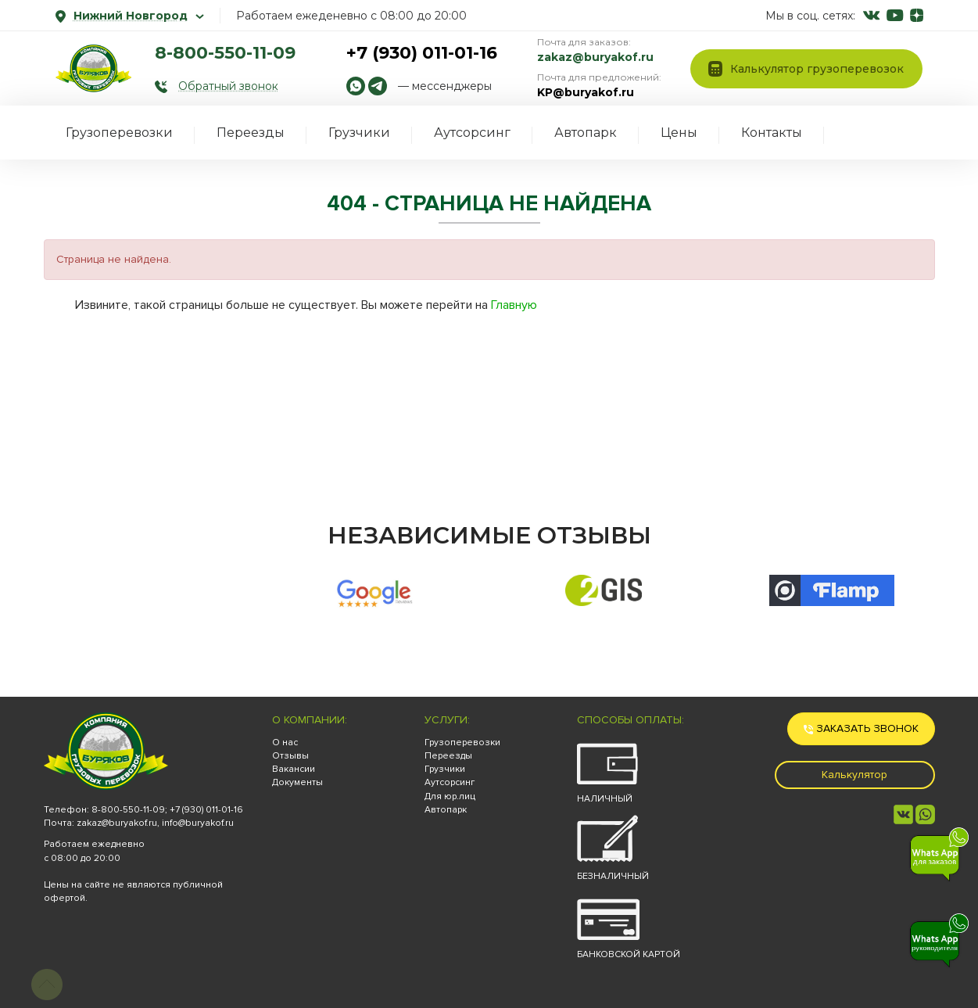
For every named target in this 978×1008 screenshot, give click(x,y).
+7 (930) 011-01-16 (421, 52)
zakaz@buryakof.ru (595, 57)
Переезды (251, 132)
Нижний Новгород (130, 16)
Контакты (771, 132)
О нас (285, 742)
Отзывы (290, 756)
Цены (679, 132)
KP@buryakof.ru (585, 92)
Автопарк (585, 132)
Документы (297, 782)
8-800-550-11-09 (225, 52)
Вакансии (293, 769)
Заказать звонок (861, 728)
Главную (514, 305)
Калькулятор (854, 774)
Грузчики (359, 132)
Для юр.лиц (450, 796)
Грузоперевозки (119, 132)
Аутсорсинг (472, 132)
